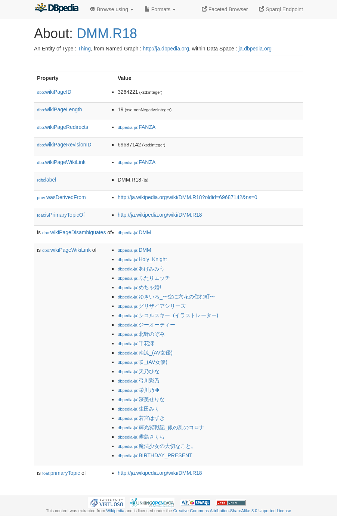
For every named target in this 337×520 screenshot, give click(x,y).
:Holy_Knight (142, 259)
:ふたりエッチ (144, 278)
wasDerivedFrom (61, 197)
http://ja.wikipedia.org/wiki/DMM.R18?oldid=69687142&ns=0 (187, 197)
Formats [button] (160, 9)
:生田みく (139, 409)
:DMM (134, 232)
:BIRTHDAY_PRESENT (155, 455)
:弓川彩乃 (139, 381)
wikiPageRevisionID (64, 145)
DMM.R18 (107, 33)
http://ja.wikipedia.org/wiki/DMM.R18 (160, 215)
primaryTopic (61, 473)
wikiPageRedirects (62, 127)
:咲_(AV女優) (142, 362)
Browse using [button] (111, 9)
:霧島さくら (141, 437)
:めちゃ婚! (139, 287)
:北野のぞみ (141, 334)
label (46, 180)
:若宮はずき (141, 418)
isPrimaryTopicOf (61, 215)
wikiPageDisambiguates (74, 232)
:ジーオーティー (146, 325)
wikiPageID (54, 92)
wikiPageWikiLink (61, 162)
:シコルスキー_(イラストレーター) (168, 315)
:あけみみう (141, 269)
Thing (84, 49)
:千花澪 (136, 343)
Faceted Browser (225, 9)
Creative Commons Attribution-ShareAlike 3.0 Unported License (232, 510)
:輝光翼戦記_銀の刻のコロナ (161, 427)
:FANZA (136, 127)
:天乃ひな (139, 371)
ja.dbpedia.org (255, 49)
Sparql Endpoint (281, 9)
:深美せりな (141, 399)
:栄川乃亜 (139, 390)
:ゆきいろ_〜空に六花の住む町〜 (166, 297)
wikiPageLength (59, 109)
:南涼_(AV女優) (145, 353)
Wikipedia (115, 510)
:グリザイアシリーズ (152, 306)
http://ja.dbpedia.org (166, 49)
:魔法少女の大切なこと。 (157, 446)
